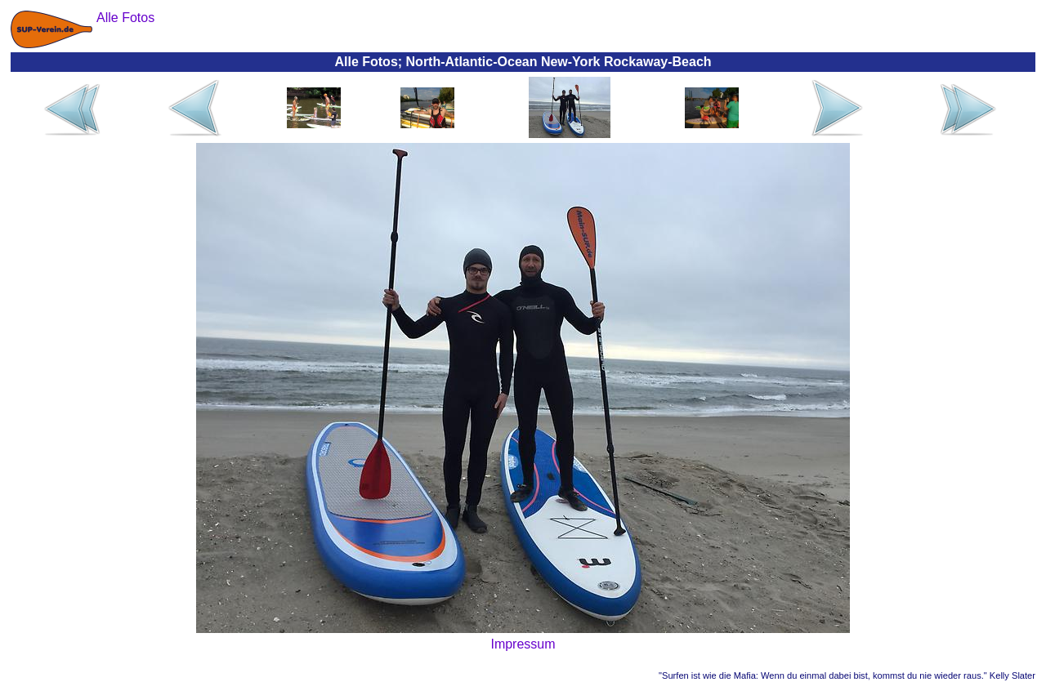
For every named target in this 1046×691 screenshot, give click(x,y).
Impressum (522, 644)
